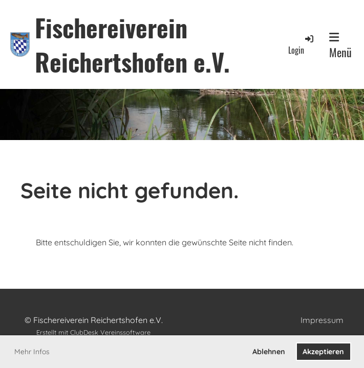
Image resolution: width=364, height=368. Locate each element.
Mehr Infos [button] (32, 351)
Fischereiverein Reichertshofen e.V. (132, 44)
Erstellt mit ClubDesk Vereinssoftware (93, 332)
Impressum (322, 320)
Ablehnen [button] (268, 351)
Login (301, 44)
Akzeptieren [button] (323, 351)
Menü (340, 46)
